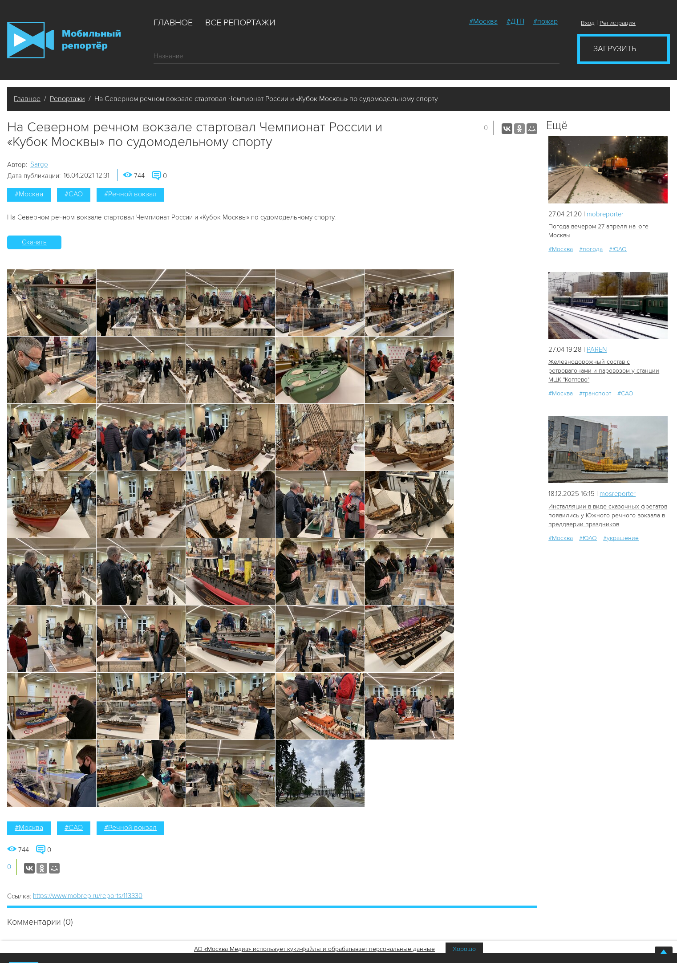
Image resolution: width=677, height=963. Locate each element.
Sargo (39, 164)
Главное (173, 22)
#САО (74, 194)
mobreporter (605, 214)
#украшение (621, 537)
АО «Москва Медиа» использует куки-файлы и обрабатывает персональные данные (314, 949)
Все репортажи (240, 22)
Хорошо (464, 949)
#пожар (545, 21)
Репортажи (67, 98)
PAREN (597, 349)
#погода (591, 249)
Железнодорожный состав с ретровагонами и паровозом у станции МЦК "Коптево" (603, 370)
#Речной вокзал (130, 194)
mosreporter (618, 494)
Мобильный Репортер (64, 40)
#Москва (483, 21)
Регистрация (618, 23)
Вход (588, 23)
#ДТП (515, 21)
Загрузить (614, 48)
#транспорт (595, 393)
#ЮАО (618, 249)
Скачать (34, 242)
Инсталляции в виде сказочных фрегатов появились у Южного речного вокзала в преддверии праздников (607, 515)
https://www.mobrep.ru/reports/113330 (87, 896)
